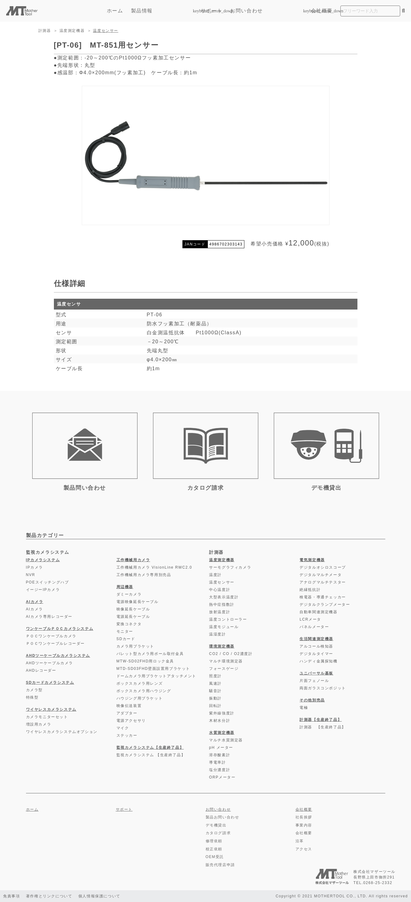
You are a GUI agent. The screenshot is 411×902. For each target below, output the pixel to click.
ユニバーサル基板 (316, 673)
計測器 (44, 30)
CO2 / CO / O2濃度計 (230, 654)
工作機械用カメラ (133, 560)
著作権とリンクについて (49, 896)
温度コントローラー (228, 619)
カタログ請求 (218, 833)
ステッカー (127, 735)
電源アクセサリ (131, 720)
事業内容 (303, 825)
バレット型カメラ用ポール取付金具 (150, 654)
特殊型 (32, 697)
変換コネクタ (129, 624)
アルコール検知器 (316, 646)
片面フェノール (314, 681)
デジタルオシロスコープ (323, 567)
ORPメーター (222, 777)
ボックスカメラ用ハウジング (143, 691)
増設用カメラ (38, 724)
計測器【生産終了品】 (321, 720)
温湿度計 (217, 634)
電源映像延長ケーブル (137, 602)
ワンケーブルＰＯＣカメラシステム (60, 629)
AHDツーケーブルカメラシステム (58, 655)
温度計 (215, 575)
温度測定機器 (72, 30)
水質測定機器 (221, 733)
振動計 (215, 698)
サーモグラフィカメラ (230, 567)
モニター (124, 631)
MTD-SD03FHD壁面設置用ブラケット (153, 668)
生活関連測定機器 (316, 639)
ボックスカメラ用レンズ (139, 683)
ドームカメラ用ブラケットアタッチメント (156, 676)
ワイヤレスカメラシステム (51, 709)
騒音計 (215, 691)
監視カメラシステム (47, 552)
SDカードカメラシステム (50, 682)
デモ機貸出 (216, 825)
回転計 (215, 706)
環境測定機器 (221, 646)
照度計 (215, 676)
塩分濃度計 (219, 770)
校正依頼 (214, 849)
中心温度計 (219, 590)
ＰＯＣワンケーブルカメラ (51, 636)
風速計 (215, 683)
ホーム (115, 10)
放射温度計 (219, 612)
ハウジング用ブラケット (139, 698)
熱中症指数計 (221, 604)
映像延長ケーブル (133, 609)
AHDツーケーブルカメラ (49, 663)
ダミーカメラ (129, 594)
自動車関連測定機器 (318, 612)
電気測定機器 (312, 560)
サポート (211, 10)
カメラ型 (34, 690)
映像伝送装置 (129, 706)
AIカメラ (34, 602)
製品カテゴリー (45, 535)
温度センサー (105, 30)
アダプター (127, 713)
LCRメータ (310, 619)
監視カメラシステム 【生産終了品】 (151, 755)
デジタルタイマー (316, 654)
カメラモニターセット (47, 717)
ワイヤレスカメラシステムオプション (62, 732)
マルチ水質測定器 (226, 740)
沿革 (299, 841)
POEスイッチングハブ (47, 582)
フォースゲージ (223, 668)
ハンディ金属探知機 (318, 661)
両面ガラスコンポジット (323, 688)
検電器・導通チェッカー (323, 597)
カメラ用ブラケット (135, 646)
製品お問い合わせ (222, 817)
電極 (304, 707)
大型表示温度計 (223, 597)
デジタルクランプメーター (325, 604)
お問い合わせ (246, 10)
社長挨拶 (303, 817)
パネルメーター (314, 627)
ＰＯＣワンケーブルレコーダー (55, 643)
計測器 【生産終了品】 (323, 727)
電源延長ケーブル (133, 616)
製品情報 (162, 10)
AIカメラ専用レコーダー (49, 616)
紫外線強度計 (221, 713)
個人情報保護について (100, 896)
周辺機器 (124, 587)
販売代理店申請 (220, 865)
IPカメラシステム (43, 560)
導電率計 (217, 762)
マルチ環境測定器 (226, 661)
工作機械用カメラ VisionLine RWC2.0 (154, 567)
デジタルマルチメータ (321, 575)
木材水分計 (219, 720)
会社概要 (322, 10)
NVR (30, 575)
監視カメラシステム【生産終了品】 (150, 747)
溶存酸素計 (219, 755)
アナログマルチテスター (323, 582)
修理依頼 (214, 841)
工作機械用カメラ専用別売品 (143, 575)
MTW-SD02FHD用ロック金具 (145, 661)
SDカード (125, 639)
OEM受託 (215, 857)
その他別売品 (312, 700)
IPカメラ (34, 567)
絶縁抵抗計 (310, 590)
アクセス (303, 849)
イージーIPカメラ (43, 590)
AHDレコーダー (41, 670)
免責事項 (11, 896)
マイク (122, 728)
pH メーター (221, 747)
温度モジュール (223, 627)
